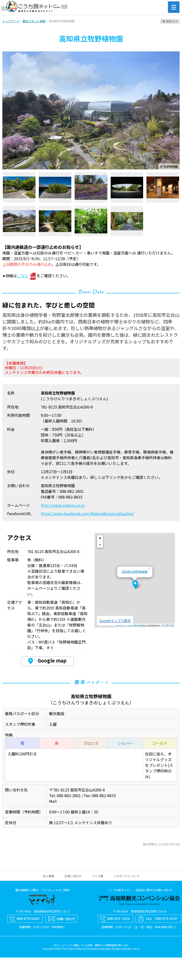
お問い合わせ (73, 876)
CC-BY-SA (167, 626)
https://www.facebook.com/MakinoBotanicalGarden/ (87, 514)
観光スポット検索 (34, 21)
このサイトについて (126, 876)
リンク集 (97, 876)
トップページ (10, 21)
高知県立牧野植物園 (134, 572)
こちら (22, 276)
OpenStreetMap (136, 626)
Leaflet (119, 626)
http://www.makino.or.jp (63, 506)
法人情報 (48, 876)
